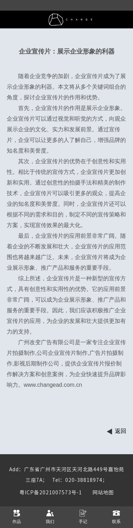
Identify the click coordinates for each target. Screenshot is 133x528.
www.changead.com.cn (53, 385)
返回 (120, 431)
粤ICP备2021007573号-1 (51, 492)
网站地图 (98, 492)
